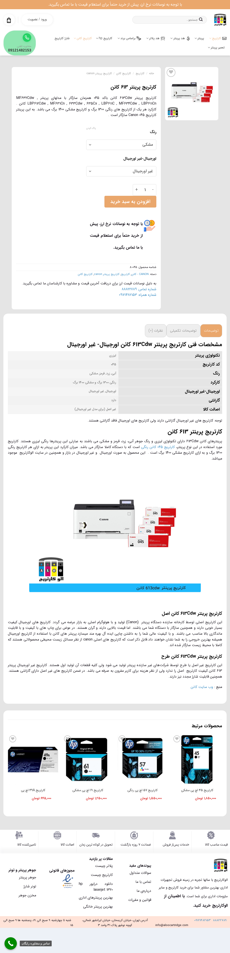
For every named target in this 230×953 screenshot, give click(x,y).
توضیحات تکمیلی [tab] (183, 330)
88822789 (220, 920)
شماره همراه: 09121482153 (137, 295)
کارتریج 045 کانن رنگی (158, 447)
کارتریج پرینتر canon (99, 73)
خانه (151, 73)
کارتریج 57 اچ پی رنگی (142, 790)
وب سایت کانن (202, 687)
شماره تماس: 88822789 (139, 289)
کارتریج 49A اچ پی (33, 790)
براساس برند (129, 38)
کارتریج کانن (83, 38)
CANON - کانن (140, 274)
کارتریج (218, 38)
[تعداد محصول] (145, 190)
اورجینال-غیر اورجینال (139, 159)
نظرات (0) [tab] (155, 330)
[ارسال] (201, 20)
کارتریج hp (104, 38)
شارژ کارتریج (62, 38)
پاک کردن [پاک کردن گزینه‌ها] (91, 128)
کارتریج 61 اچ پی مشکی (87, 790)
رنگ (153, 132)
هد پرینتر (180, 38)
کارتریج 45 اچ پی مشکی (197, 790)
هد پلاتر (155, 38)
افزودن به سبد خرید (130, 201)
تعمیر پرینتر (216, 47)
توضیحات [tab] (211, 330)
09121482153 (202, 920)
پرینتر (199, 38)
